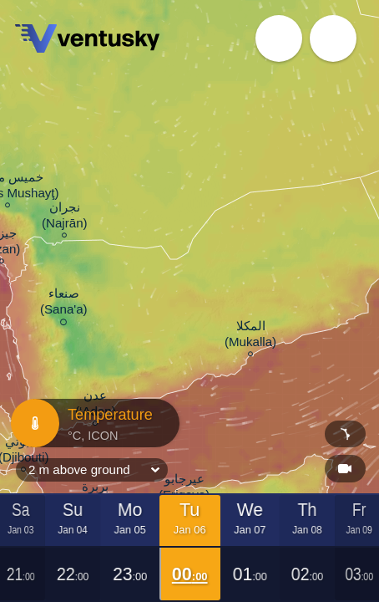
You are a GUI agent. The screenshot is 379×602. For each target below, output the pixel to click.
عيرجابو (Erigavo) (184, 489)
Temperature (93, 423)
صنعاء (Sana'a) (64, 304)
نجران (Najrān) (65, 217)
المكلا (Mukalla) (250, 336)
